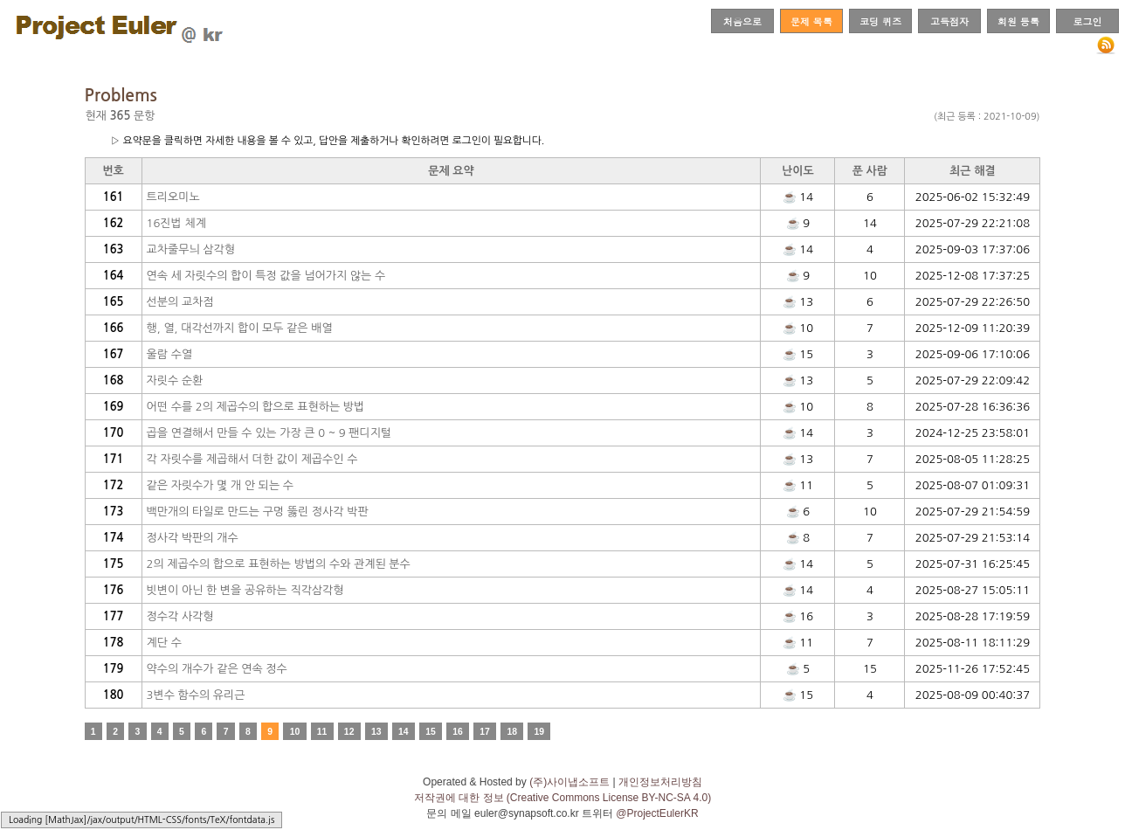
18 (512, 732)
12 (349, 732)
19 (540, 732)
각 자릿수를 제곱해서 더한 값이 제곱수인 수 (252, 459)
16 (457, 732)
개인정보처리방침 (660, 782)
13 (376, 732)
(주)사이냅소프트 (569, 782)
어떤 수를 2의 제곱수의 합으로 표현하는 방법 (256, 406)
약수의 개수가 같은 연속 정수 (217, 668)
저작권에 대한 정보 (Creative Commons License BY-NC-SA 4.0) (562, 798)
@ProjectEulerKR (657, 813)
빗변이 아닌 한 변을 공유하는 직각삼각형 (245, 590)
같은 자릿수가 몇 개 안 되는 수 (220, 485)
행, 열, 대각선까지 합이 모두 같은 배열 (240, 328)
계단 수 (164, 642)
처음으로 (742, 21)
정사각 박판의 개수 (192, 537)
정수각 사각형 (180, 616)
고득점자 (949, 21)
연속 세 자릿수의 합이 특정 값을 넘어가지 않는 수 (266, 275)
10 (295, 732)
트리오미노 (173, 197)
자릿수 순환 (175, 380)
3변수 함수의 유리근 (196, 695)
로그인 (1087, 21)
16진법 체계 (176, 223)
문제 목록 (811, 21)
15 (430, 732)
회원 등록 (1018, 21)
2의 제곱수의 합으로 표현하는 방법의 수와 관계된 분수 (279, 564)
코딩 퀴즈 (880, 21)
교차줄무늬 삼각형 (191, 249)
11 (322, 732)
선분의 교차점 (180, 302)
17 (485, 732)
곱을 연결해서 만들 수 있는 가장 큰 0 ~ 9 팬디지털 (269, 433)
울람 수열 (170, 354)
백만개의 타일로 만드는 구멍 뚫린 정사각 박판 (258, 511)
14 (403, 732)
